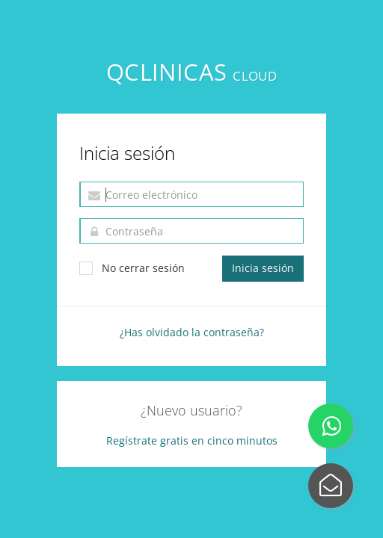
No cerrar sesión (132, 268)
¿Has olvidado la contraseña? (192, 332)
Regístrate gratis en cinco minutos (192, 440)
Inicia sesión (263, 268)
